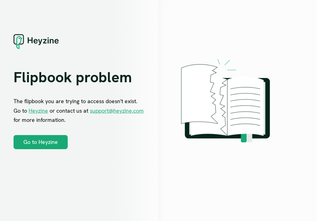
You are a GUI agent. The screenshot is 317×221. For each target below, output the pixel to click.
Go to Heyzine (40, 141)
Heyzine (38, 110)
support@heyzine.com (117, 110)
